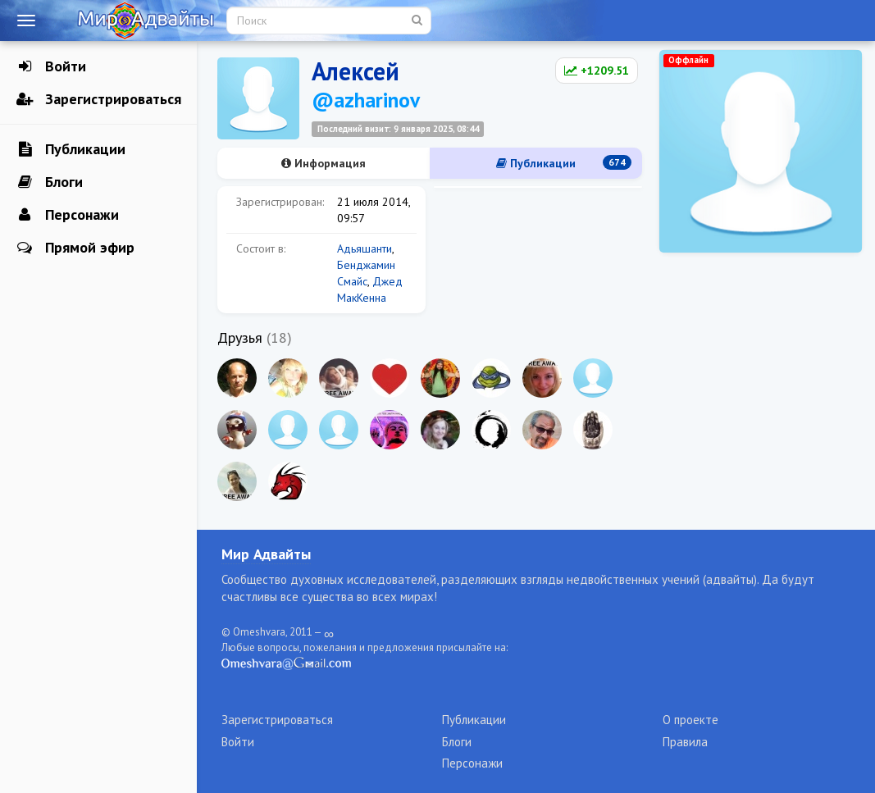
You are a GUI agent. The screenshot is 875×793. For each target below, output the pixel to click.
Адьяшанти (364, 248)
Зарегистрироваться (98, 99)
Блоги (49, 182)
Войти (51, 66)
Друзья (239, 337)
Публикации (70, 149)
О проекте (690, 719)
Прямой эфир (75, 247)
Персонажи (67, 214)
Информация (323, 163)
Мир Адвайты (266, 554)
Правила (685, 742)
